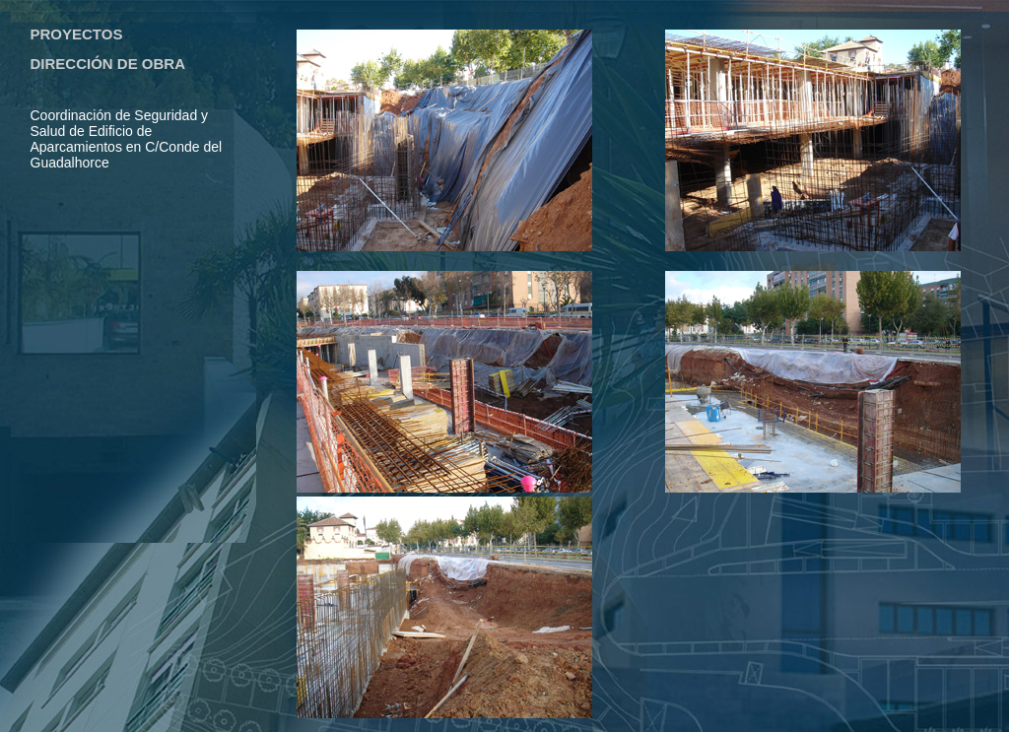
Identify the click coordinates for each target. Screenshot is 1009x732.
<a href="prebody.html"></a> (133, 277)
